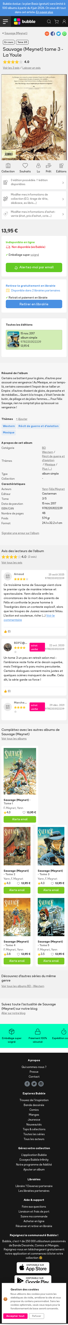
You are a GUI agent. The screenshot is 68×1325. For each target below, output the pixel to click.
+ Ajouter (21, 420)
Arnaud (19, 575)
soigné (34, 256)
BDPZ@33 (20, 644)
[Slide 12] (54, 156)
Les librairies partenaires (34, 1192)
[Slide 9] (43, 156)
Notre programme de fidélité (34, 1166)
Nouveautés (34, 1125)
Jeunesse (34, 1121)
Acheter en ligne (34, 1222)
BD (44, 449)
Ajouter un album (34, 1170)
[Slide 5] (28, 156)
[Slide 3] (20, 156)
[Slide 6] (32, 156)
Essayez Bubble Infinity (34, 1161)
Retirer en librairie (34, 305)
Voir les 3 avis (11, 68)
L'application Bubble (34, 1156)
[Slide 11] (51, 156)
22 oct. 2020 (56, 646)
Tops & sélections (34, 1130)
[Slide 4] (24, 156)
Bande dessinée (34, 1106)
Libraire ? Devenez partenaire (34, 1187)
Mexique (50, 465)
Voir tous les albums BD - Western (22, 987)
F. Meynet (10, 809)
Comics (34, 1111)
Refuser (36, 1315)
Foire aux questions (34, 1208)
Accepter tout (15, 1315)
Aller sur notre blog (13, 1014)
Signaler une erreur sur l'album (20, 534)
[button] (6, 117)
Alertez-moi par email (34, 269)
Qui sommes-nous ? (34, 1068)
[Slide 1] (13, 156)
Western (47, 453)
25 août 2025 (56, 575)
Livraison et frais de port (34, 1213)
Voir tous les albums (14, 740)
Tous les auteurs (34, 1140)
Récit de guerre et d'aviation (53, 459)
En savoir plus (44, 12)
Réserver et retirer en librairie (34, 1227)
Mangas (34, 1116)
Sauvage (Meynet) (16, 33)
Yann (45, 490)
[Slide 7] (36, 156)
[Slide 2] (17, 156)
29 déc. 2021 (57, 706)
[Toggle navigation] (5, 21)
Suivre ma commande (34, 1217)
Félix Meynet (57, 490)
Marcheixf (20, 704)
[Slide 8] (39, 156)
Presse (34, 1073)
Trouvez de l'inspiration (34, 1101)
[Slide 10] (47, 156)
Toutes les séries (34, 1135)
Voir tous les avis (11, 564)
